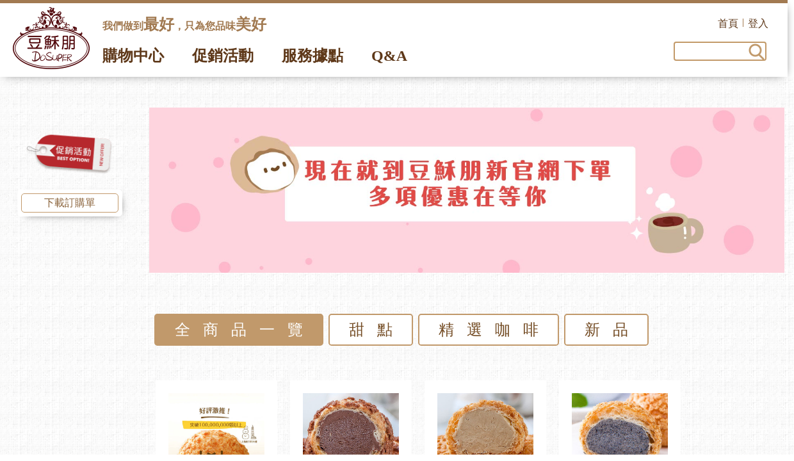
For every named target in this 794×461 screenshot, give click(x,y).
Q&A (389, 55)
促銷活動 (223, 55)
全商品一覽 (245, 329)
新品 (613, 329)
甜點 (377, 329)
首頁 (734, 23)
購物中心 (133, 55)
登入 (764, 23)
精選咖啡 (495, 329)
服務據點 (312, 55)
